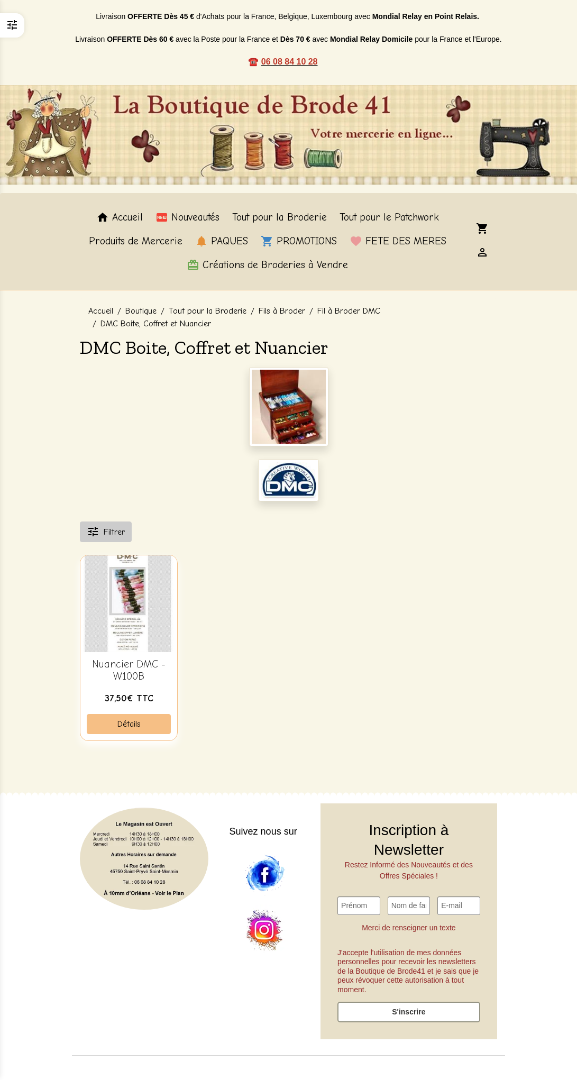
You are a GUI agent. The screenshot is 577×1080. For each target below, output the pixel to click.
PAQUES (221, 241)
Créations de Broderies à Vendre (267, 265)
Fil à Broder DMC (348, 311)
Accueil (119, 217)
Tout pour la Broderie (279, 217)
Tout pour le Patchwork (389, 217)
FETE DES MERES (398, 241)
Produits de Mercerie (135, 241)
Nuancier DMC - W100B (129, 670)
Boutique (141, 311)
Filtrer (106, 531)
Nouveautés (187, 217)
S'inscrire (408, 1012)
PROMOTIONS (299, 241)
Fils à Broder (282, 311)
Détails (129, 724)
